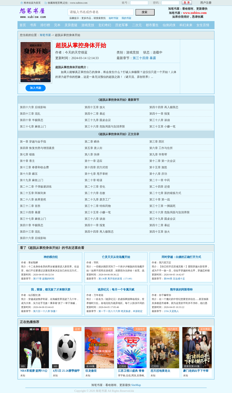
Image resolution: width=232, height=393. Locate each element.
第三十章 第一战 (159, 199)
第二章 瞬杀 (92, 141)
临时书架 (113, 18)
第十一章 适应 (93, 160)
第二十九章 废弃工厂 (98, 199)
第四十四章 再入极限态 (163, 107)
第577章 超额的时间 (43, 278)
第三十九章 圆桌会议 (98, 120)
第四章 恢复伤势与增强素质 (37, 148)
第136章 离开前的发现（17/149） (116, 278)
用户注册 (205, 2)
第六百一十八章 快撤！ (45, 311)
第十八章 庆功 (158, 173)
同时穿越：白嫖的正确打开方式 (181, 257)
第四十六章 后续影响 (33, 107)
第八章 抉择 (92, 154)
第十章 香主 (27, 160)
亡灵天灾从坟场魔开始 (116, 257)
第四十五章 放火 (95, 107)
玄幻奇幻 (104, 25)
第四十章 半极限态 (31, 120)
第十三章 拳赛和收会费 (34, 167)
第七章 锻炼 (27, 154)
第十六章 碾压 (29, 173)
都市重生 (152, 25)
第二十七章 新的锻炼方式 (165, 193)
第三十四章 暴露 (144, 58)
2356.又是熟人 (171, 311)
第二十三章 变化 (95, 186)
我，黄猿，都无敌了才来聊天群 (50, 289)
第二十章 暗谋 (93, 180)
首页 (23, 25)
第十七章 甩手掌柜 (96, 173)
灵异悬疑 (71, 25)
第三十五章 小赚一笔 (162, 126)
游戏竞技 (87, 25)
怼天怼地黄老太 (160, 370)
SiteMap (136, 385)
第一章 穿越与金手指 (33, 141)
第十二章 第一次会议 (162, 160)
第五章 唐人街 (93, 148)
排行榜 (45, 25)
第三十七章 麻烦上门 (33, 126)
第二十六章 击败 (95, 193)
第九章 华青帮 (158, 154)
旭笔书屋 (39, 13)
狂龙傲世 (91, 370)
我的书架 (126, 18)
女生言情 (202, 25)
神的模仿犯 (51, 257)
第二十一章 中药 (159, 180)
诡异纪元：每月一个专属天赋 (116, 289)
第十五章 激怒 (158, 167)
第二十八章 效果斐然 (33, 199)
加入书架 (35, 87)
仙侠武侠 (169, 25)
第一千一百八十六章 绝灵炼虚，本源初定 (121, 311)
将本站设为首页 (32, 2)
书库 (33, 25)
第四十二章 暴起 (95, 113)
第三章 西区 (156, 141)
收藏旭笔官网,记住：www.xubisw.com (67, 2)
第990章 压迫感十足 (174, 278)
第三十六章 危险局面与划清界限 (105, 126)
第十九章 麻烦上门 (31, 180)
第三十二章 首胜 (30, 205)
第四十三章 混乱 (30, 113)
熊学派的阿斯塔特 (181, 289)
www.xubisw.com (194, 12)
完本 (57, 25)
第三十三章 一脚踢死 (162, 205)
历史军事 (121, 25)
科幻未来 (186, 25)
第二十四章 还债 (159, 186)
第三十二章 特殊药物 (98, 205)
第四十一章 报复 (159, 113)
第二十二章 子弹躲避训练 (36, 186)
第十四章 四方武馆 (96, 167)
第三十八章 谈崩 (159, 120)
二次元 (137, 25)
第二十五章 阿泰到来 (33, 193)
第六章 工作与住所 (161, 148)
